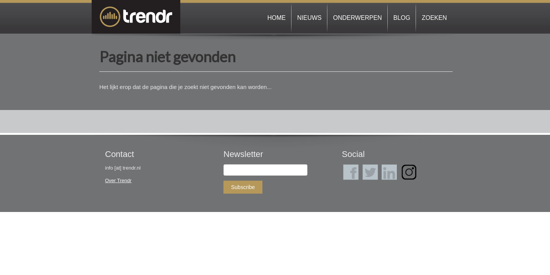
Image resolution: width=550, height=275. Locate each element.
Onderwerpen (357, 18)
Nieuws (309, 18)
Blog (401, 18)
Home (276, 18)
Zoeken (434, 18)
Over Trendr (118, 180)
